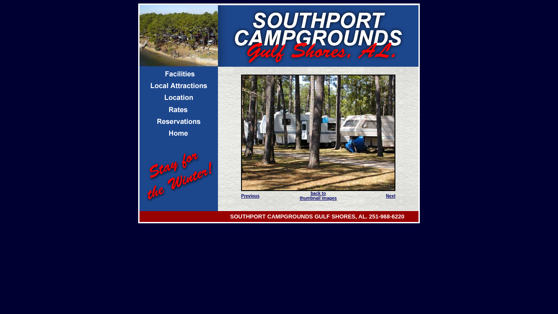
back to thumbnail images (318, 196)
